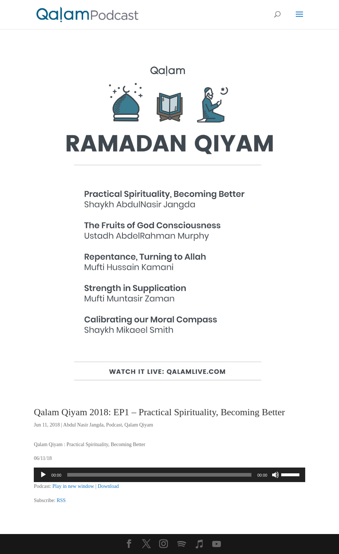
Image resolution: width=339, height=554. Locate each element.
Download (108, 486)
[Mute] (275, 474)
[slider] (159, 475)
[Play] (43, 474)
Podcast (114, 425)
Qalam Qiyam (139, 425)
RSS (61, 500)
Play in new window (73, 486)
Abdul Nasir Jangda (83, 425)
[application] (169, 475)
